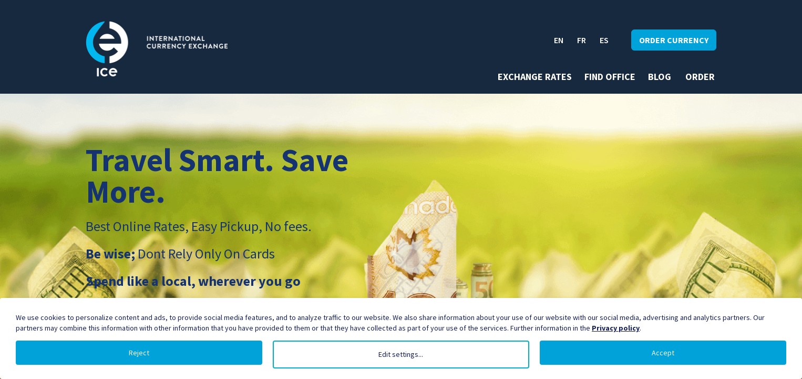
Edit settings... (400, 354)
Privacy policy (616, 328)
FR (581, 40)
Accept (663, 352)
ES (604, 40)
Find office (609, 77)
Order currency (673, 40)
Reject (139, 352)
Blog (659, 77)
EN (558, 40)
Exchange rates (535, 77)
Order (700, 77)
